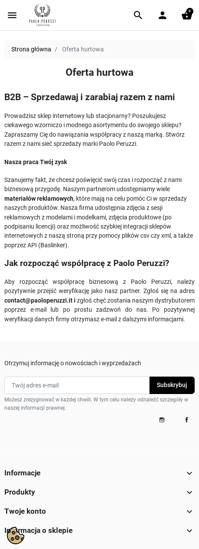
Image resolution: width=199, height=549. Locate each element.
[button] (138, 15)
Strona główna (31, 49)
